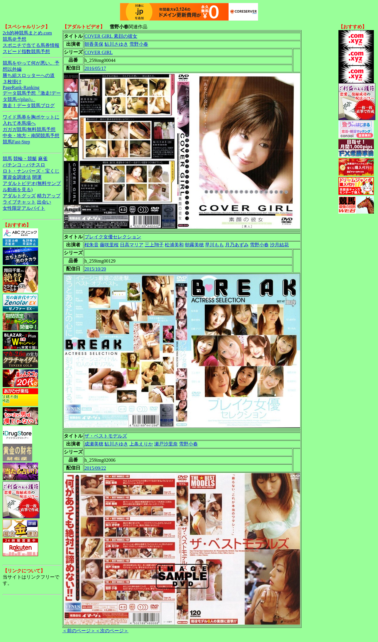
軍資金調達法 (17, 177)
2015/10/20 (95, 268)
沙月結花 (279, 244)
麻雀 (43, 158)
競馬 (7, 158)
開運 (37, 177)
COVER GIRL (98, 52)
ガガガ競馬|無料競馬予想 (29, 129)
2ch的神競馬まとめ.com (27, 32)
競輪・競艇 (25, 158)
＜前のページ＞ (78, 630)
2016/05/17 (95, 68)
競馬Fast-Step (16, 141)
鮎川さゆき (116, 44)
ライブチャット (19, 201)
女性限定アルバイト (24, 208)
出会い (44, 201)
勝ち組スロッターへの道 (29, 75)
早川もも (214, 244)
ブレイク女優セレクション (112, 236)
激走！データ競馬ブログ (29, 105)
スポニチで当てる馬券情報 (31, 45)
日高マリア (132, 244)
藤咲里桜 (109, 244)
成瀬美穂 (93, 443)
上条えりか (141, 443)
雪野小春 (138, 44)
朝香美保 (93, 44)
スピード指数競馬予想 (26, 51)
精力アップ (49, 195)
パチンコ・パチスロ (24, 164)
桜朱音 (91, 244)
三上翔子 (154, 244)
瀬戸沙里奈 (166, 443)
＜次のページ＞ (111, 630)
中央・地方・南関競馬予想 (31, 135)
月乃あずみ (237, 244)
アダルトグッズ (19, 195)
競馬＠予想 (14, 39)
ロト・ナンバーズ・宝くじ (31, 170)
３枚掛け (12, 81)
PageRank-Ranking (21, 87)
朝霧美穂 (194, 244)
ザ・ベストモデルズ (105, 435)
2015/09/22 (95, 468)
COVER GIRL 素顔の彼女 (110, 36)
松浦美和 (174, 244)
